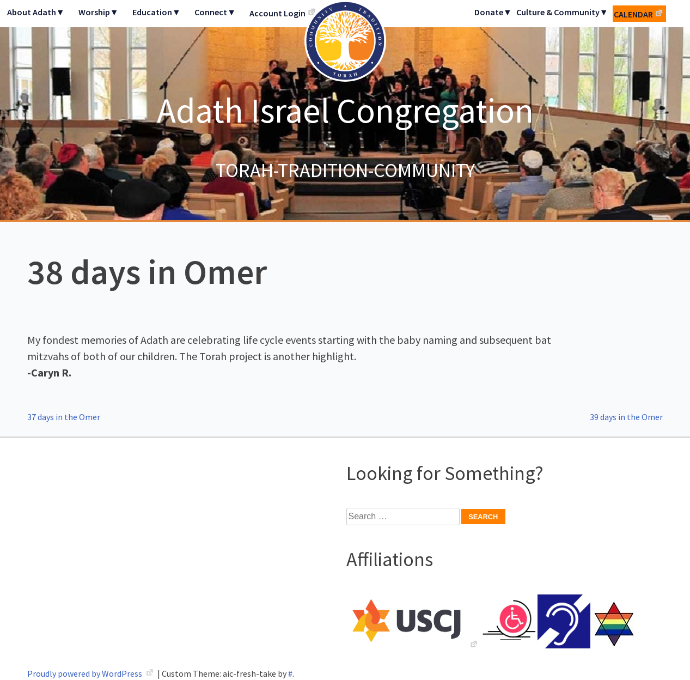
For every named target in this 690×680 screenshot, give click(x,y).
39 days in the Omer (626, 416)
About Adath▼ (36, 12)
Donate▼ (493, 12)
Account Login (277, 13)
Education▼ (156, 12)
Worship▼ (98, 12)
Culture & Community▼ (562, 12)
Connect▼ (215, 12)
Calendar (633, 14)
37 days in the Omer (63, 416)
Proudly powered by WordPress (85, 673)
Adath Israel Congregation (345, 110)
